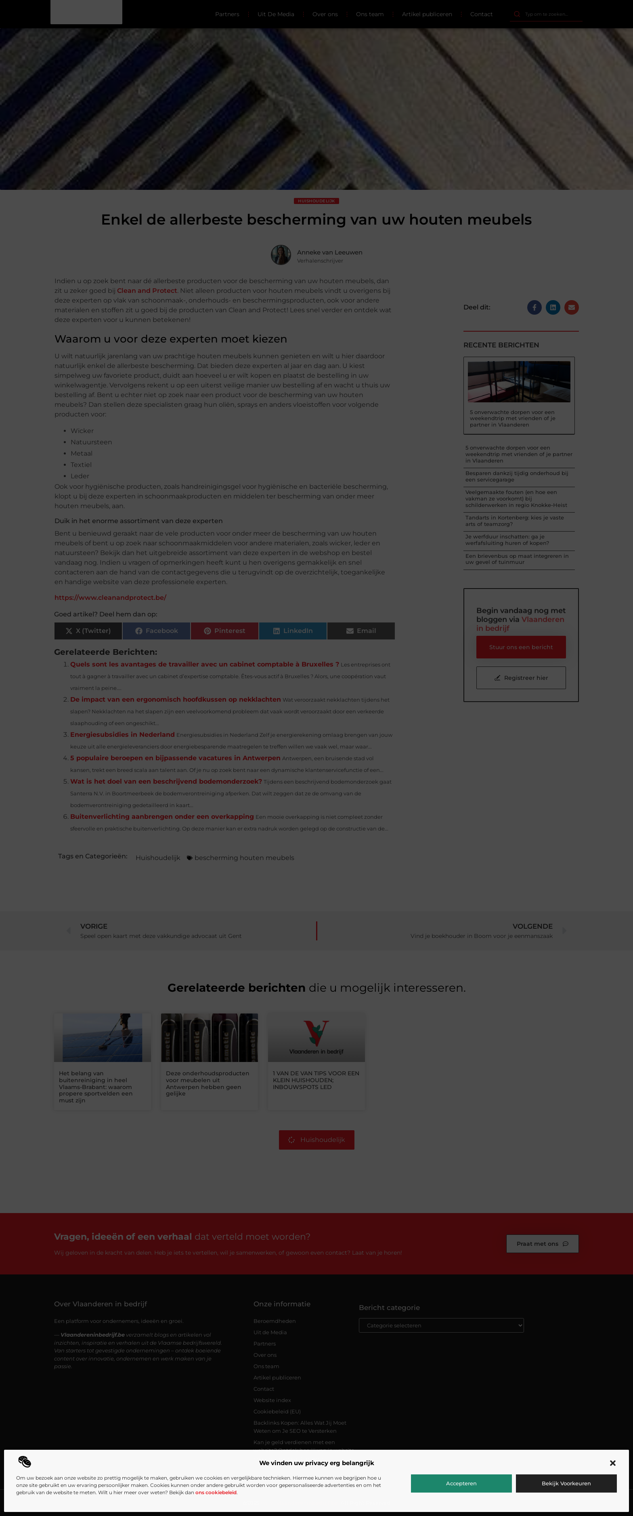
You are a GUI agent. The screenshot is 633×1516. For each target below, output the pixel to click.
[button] (613, 1463)
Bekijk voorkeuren (566, 1483)
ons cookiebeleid (216, 1492)
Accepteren (461, 1483)
